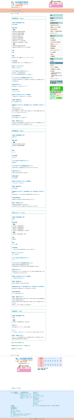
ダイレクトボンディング (55, 50)
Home (51, 15)
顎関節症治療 (53, 46)
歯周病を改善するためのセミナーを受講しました (21, 345)
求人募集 (52, 71)
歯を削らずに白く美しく (55, 25)
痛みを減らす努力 (54, 29)
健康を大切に (53, 20)
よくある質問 (53, 52)
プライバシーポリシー (55, 78)
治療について (52, 35)
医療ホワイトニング (54, 44)
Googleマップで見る (16, 388)
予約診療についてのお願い (55, 69)
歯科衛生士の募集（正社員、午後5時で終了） (56, 76)
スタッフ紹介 (53, 63)
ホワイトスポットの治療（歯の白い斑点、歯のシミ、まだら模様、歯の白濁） (56, 82)
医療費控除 (53, 56)
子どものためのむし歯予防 (39, 395)
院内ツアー (53, 65)
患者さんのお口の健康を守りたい (18, 342)
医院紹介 (52, 58)
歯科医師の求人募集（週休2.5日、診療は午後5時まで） (56, 73)
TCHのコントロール (54, 33)
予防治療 (36, 393)
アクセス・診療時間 (54, 67)
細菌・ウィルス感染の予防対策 (56, 31)
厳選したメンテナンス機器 (55, 27)
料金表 (52, 54)
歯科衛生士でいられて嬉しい (17, 348)
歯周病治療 (53, 48)
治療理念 (52, 18)
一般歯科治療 (37, 394)
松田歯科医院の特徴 (24, 392)
